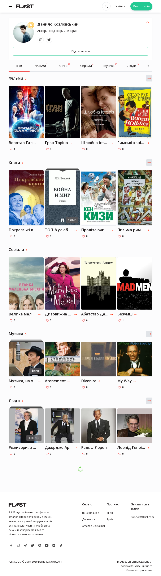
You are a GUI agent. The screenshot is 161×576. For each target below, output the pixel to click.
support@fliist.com (142, 517)
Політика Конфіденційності (135, 566)
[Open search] (106, 6)
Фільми (42, 65)
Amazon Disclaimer (93, 526)
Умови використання (139, 570)
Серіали (86, 65)
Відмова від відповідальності (134, 561)
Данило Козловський (58, 24)
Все (19, 65)
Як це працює (90, 513)
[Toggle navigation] (11, 6)
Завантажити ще (82, 469)
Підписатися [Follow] (80, 51)
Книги (64, 65)
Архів (110, 519)
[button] (149, 78)
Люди (133, 65)
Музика (110, 65)
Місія (110, 513)
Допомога (88, 519)
